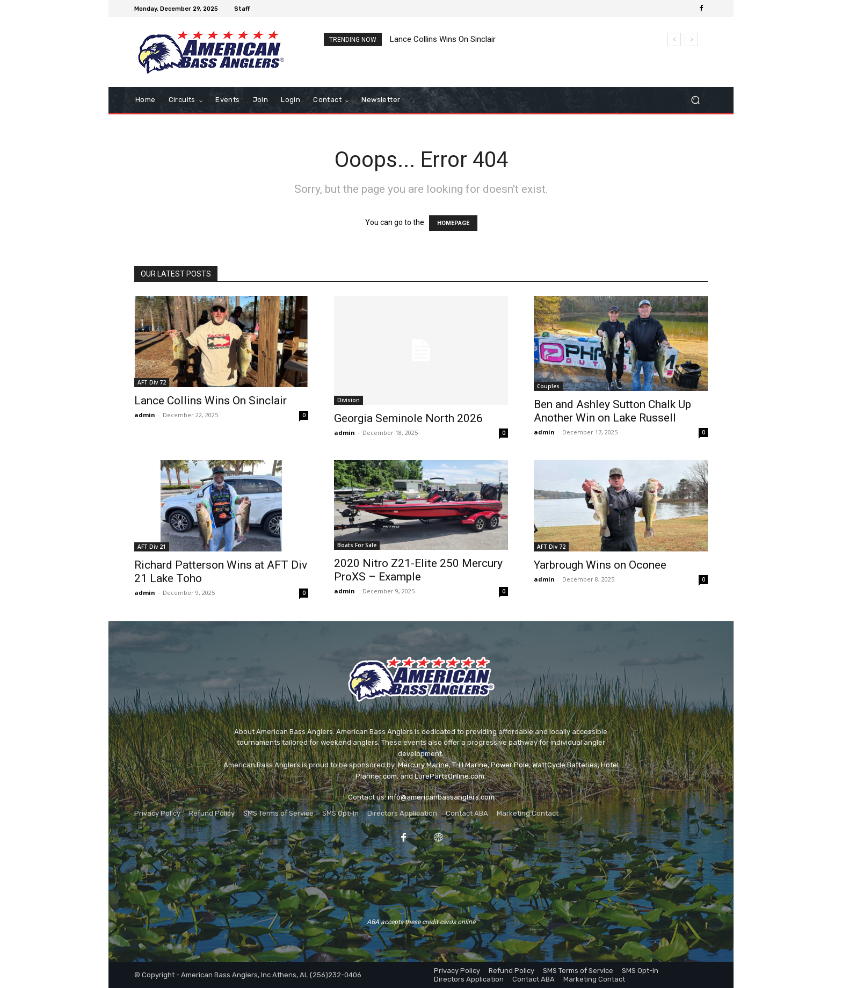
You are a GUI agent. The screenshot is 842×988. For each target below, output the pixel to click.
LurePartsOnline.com (449, 776)
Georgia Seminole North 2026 (408, 418)
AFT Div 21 (151, 546)
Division (348, 400)
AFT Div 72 (151, 382)
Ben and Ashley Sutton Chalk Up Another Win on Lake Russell (612, 411)
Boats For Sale (356, 545)
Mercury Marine (423, 765)
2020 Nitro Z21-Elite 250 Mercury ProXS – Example (418, 570)
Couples (548, 386)
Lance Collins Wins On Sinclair (443, 39)
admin (144, 415)
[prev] (674, 39)
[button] (695, 100)
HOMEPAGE (453, 223)
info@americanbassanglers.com (441, 797)
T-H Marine (470, 765)
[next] (691, 39)
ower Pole (512, 765)
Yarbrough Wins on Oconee (600, 564)
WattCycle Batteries (565, 765)
